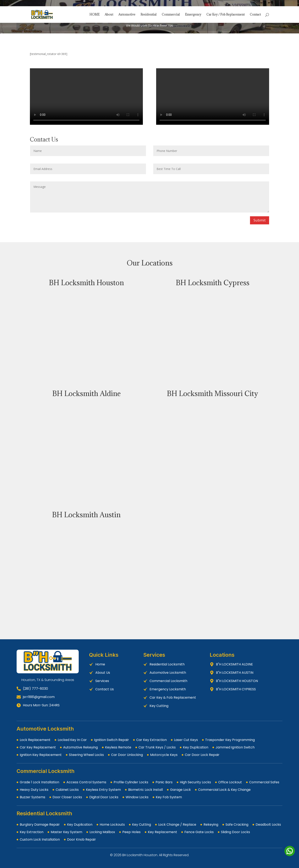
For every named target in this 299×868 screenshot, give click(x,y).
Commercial (171, 14)
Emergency (193, 14)
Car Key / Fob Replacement (225, 14)
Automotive (126, 14)
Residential (149, 14)
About (109, 14)
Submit (260, 220)
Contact (255, 14)
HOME (94, 14)
